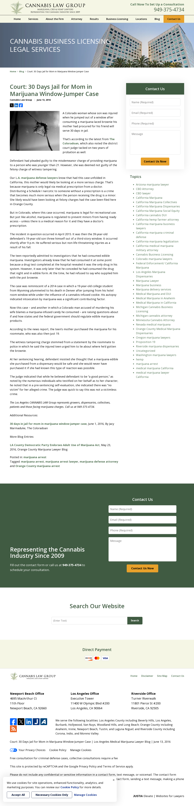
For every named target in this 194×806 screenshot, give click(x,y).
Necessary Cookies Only (51, 795)
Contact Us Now (155, 161)
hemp (140, 359)
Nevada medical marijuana (153, 324)
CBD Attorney (145, 189)
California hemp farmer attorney (157, 219)
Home (17, 19)
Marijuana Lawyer (147, 281)
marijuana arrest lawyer (61, 461)
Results (94, 19)
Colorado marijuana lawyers (154, 259)
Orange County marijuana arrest (37, 466)
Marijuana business (148, 285)
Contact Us (173, 19)
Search (135, 620)
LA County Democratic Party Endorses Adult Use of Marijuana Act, (55, 445)
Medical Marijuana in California (156, 302)
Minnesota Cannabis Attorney (155, 320)
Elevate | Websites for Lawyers (158, 796)
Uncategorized (145, 351)
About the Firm (55, 19)
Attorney (76, 19)
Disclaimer (147, 676)
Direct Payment (97, 649)
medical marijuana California (154, 368)
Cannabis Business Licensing (154, 254)
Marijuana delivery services (153, 289)
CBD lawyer (143, 193)
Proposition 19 (145, 342)
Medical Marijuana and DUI (153, 294)
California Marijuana (149, 197)
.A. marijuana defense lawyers (37, 178)
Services (33, 19)
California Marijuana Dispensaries (158, 206)
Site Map (162, 676)
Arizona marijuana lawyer (152, 184)
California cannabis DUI (151, 215)
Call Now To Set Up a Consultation (157, 4)
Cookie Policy (57, 750)
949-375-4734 (169, 9)
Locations (141, 19)
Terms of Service (114, 766)
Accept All (18, 795)
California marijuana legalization (157, 241)
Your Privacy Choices (27, 750)
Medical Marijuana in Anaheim (155, 298)
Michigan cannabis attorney (154, 315)
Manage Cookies (80, 750)
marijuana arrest (34, 457)
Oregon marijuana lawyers (153, 337)
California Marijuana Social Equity (158, 211)
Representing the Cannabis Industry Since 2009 (47, 552)
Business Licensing (117, 19)
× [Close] (114, 780)
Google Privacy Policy (83, 766)
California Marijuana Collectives (156, 202)
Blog (157, 19)
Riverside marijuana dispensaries (157, 346)
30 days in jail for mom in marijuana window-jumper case (48, 424)
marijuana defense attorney (99, 461)
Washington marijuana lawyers (156, 355)
